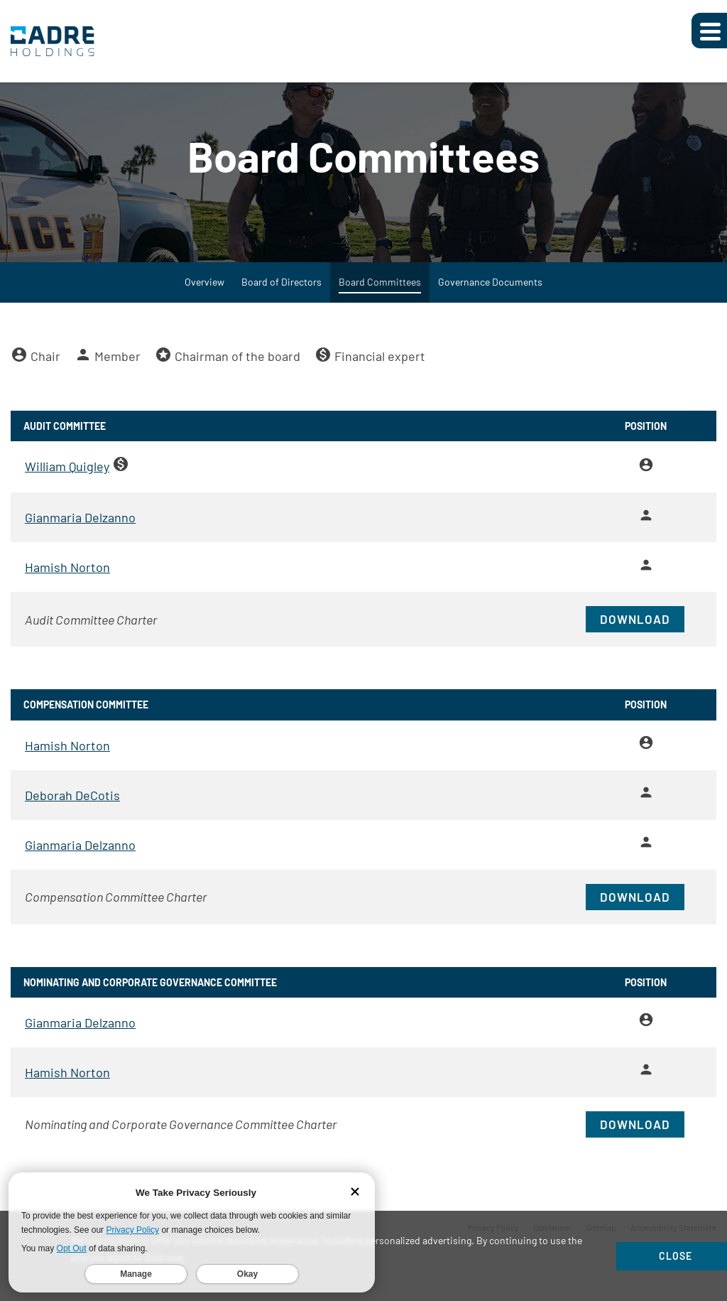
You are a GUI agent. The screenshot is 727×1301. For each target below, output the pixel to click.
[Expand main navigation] (709, 30)
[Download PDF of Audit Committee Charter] (363, 633)
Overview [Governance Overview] (204, 296)
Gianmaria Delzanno (80, 531)
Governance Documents (490, 296)
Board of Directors (281, 296)
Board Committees (380, 296)
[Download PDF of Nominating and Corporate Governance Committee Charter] (363, 1138)
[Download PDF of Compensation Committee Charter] (363, 910)
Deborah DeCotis (72, 808)
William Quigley (67, 480)
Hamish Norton (67, 581)
